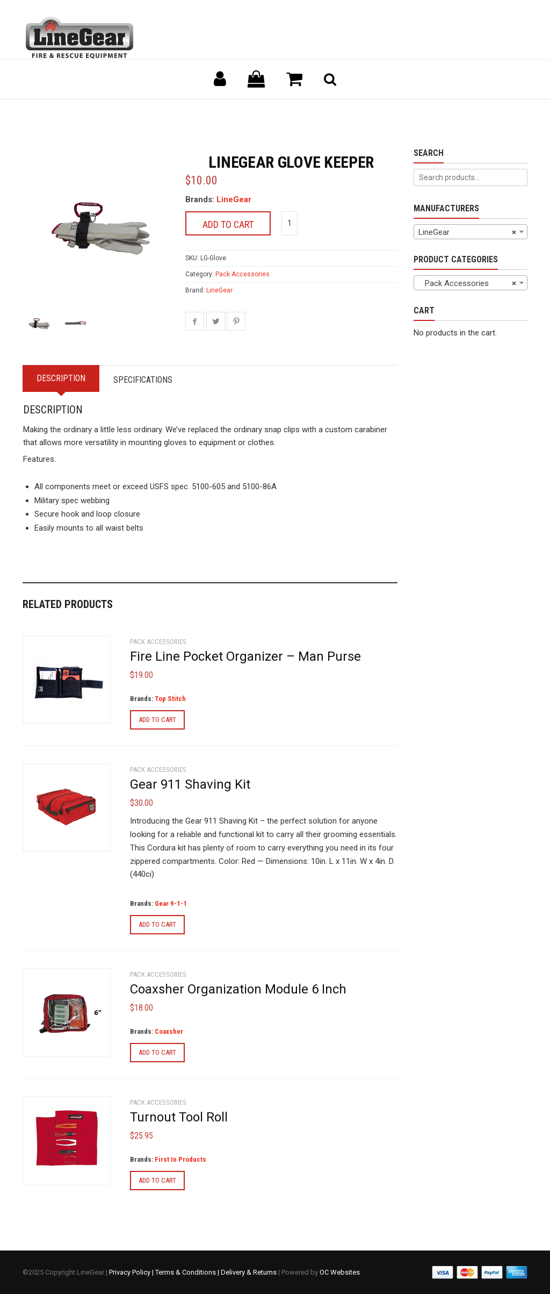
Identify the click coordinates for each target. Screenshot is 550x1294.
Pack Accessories (242, 274)
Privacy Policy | (132, 1272)
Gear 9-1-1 (171, 903)
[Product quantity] (289, 223)
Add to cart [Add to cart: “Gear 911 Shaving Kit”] (157, 924)
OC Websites (340, 1272)
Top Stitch (170, 699)
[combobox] (471, 231)
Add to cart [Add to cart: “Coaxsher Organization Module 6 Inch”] (157, 1052)
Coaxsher (169, 1031)
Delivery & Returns (249, 1272)
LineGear (233, 199)
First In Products (180, 1159)
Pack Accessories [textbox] (467, 283)
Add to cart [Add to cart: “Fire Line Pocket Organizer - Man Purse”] (157, 720)
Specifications (142, 380)
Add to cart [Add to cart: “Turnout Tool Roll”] (157, 1180)
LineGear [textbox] (467, 232)
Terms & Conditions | (188, 1272)
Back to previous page (74, 113)
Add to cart (228, 224)
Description (61, 378)
